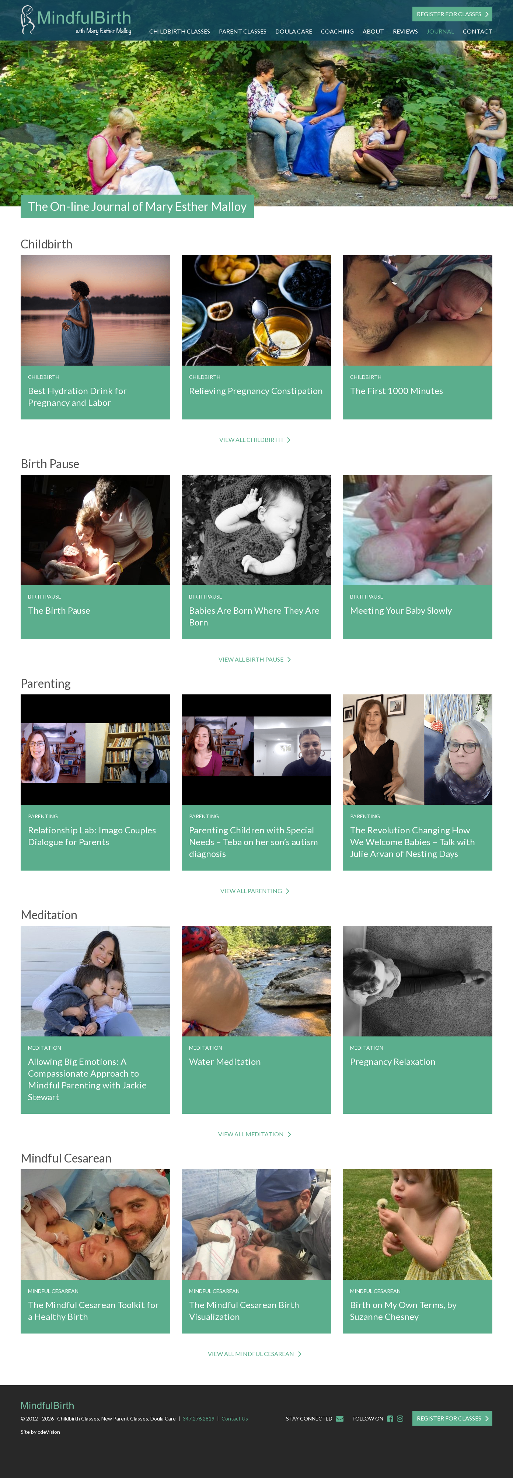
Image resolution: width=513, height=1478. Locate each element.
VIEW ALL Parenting (251, 890)
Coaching (337, 31)
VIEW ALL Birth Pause (251, 659)
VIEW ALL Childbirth (251, 439)
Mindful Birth (76, 20)
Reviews (405, 31)
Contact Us (234, 1418)
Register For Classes (449, 13)
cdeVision (49, 1431)
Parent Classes (242, 31)
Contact (477, 31)
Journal (440, 31)
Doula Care (293, 31)
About (373, 31)
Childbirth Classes (179, 31)
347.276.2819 (198, 1418)
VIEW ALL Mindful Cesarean (251, 1353)
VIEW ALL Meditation (251, 1133)
